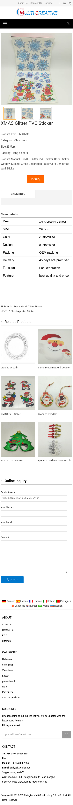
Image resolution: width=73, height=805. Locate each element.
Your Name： (8, 507)
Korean (32, 605)
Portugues (63, 601)
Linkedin (64, 3)
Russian (56, 605)
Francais (36, 601)
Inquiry (48, 3)
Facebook (59, 3)
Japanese (18, 605)
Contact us (7, 630)
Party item (7, 692)
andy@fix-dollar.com (20, 767)
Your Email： (7, 522)
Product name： (9, 492)
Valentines (7, 670)
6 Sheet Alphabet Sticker (21, 311)
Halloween (7, 659)
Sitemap (6, 641)
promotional (8, 681)
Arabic (44, 605)
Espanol (22, 601)
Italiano (49, 601)
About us (6, 624)
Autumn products (11, 697)
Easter (5, 675)
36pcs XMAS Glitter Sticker (28, 306)
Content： (6, 537)
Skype (69, 3)
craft (4, 686)
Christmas (20, 140)
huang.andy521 (18, 772)
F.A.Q (5, 635)
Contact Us (36, 3)
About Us (22, 3)
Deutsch (9, 601)
